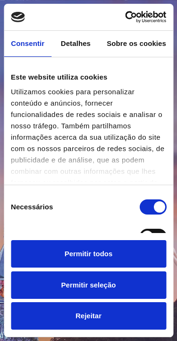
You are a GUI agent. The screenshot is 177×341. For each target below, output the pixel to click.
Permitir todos (89, 254)
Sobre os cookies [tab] (136, 43)
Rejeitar (88, 316)
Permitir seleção (88, 285)
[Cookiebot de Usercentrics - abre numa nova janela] (126, 17)
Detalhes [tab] (76, 43)
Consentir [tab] (27, 43)
